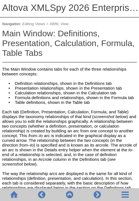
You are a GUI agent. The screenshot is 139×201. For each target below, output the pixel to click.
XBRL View (59, 24)
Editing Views (33, 24)
